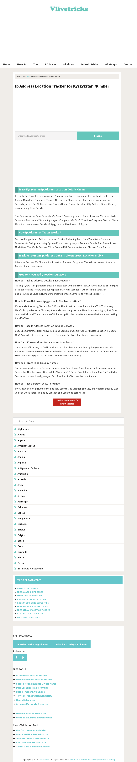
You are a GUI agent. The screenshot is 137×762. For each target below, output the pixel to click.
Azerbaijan (21, 501)
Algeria (19, 440)
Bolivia (19, 563)
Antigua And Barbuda (27, 468)
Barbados (21, 523)
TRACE (98, 136)
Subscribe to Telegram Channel (71, 644)
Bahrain (19, 512)
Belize (19, 540)
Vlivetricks (68, 8)
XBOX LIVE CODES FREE (28, 617)
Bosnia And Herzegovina (28, 568)
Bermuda (20, 552)
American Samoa (24, 445)
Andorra (20, 451)
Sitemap (111, 759)
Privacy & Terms (98, 759)
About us (74, 759)
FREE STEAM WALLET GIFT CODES (33, 610)
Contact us (84, 759)
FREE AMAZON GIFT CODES (30, 592)
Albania (19, 434)
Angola (19, 456)
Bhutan (19, 557)
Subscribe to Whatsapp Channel (32, 644)
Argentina (21, 473)
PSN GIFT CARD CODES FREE (31, 613)
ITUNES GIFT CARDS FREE (29, 595)
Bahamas (20, 507)
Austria (19, 496)
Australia (20, 490)
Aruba (19, 484)
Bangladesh (22, 518)
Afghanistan (22, 429)
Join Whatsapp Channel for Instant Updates (66, 402)
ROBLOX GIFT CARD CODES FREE (33, 602)
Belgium (20, 535)
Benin (18, 546)
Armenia (20, 479)
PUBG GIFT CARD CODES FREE (31, 599)
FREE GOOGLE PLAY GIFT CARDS (33, 606)
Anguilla (20, 462)
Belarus (19, 529)
